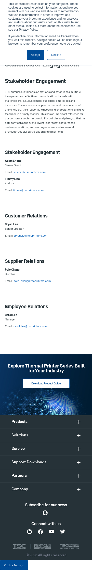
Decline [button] (56, 55)
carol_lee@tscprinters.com (30, 326)
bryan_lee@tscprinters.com (30, 235)
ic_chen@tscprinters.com (29, 172)
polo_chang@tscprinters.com (32, 280)
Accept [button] (35, 55)
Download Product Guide (46, 383)
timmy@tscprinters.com (28, 190)
